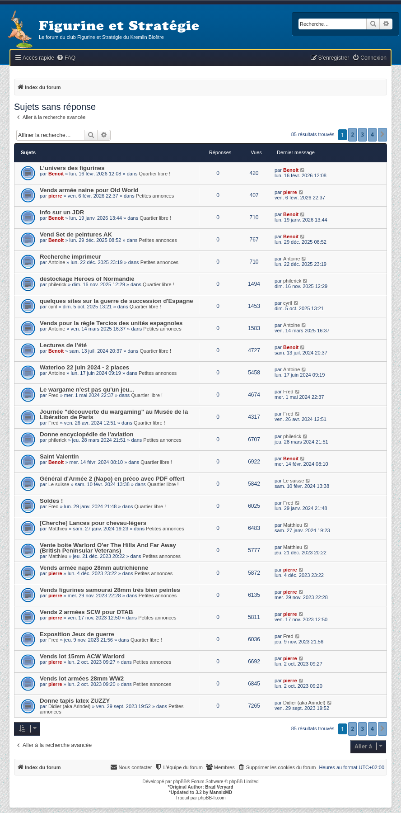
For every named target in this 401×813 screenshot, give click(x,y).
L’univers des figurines (72, 168)
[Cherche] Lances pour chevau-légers (93, 523)
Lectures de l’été (63, 345)
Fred (53, 395)
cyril (52, 306)
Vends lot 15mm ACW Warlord (82, 656)
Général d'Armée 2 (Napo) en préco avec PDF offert (112, 478)
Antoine (56, 262)
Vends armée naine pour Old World (89, 190)
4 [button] (372, 134)
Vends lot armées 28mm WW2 (82, 678)
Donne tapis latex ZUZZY (75, 700)
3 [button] (362, 134)
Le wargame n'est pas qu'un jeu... (87, 389)
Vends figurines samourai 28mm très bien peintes (110, 589)
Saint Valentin (59, 456)
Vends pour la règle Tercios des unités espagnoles (111, 323)
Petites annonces (155, 196)
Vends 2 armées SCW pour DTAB (86, 612)
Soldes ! (51, 500)
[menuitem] (65, 58)
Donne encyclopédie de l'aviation (87, 434)
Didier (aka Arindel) (69, 706)
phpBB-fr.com (212, 797)
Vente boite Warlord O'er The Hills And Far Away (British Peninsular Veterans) (108, 548)
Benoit (56, 173)
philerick (57, 284)
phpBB (180, 781)
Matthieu (57, 528)
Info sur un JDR (62, 212)
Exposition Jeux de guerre (77, 634)
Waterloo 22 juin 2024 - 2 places (84, 367)
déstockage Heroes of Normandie (87, 278)
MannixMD (221, 792)
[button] (382, 135)
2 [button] (352, 134)
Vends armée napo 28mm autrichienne (94, 567)
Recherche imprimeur (70, 256)
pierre (55, 196)
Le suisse (58, 484)
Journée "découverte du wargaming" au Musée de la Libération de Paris (114, 414)
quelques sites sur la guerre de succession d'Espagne (116, 301)
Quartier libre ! (155, 173)
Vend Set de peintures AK (76, 234)
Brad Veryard (219, 787)
